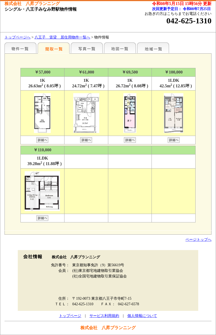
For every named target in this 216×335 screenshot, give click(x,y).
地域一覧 (153, 47)
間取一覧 (54, 47)
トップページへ (18, 37)
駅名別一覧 (20, 47)
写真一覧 (87, 47)
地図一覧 (120, 47)
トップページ (70, 316)
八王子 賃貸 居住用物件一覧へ (62, 37)
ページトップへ (198, 240)
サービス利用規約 (104, 316)
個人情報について (142, 316)
